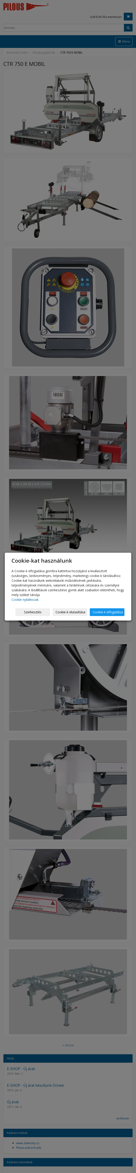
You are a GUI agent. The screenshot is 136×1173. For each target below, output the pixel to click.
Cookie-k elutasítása (70, 612)
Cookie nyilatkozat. (25, 599)
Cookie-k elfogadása (108, 612)
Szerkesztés (32, 612)
